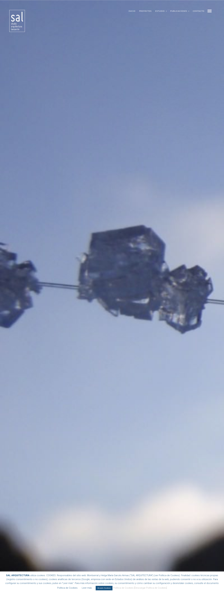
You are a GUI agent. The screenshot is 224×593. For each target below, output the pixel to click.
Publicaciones (178, 11)
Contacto (198, 11)
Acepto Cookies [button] (104, 588)
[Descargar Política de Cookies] (150, 587)
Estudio (160, 11)
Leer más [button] (87, 587)
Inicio (132, 11)
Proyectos (145, 11)
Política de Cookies (123, 587)
